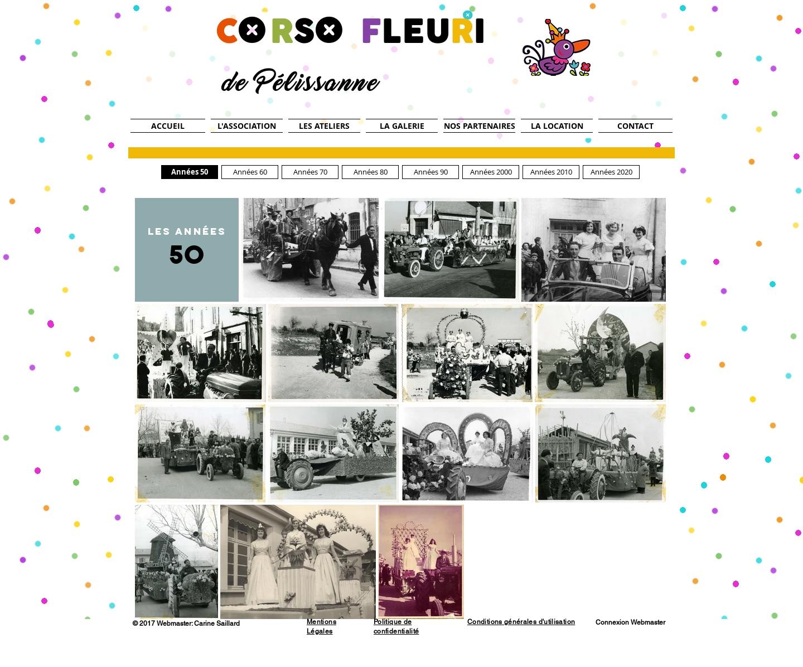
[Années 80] (370, 172)
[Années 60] (249, 172)
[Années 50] (189, 172)
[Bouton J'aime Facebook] (270, 624)
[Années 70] (310, 172)
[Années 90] (430, 172)
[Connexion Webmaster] (630, 622)
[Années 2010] (551, 172)
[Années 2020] (611, 172)
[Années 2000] (490, 172)
